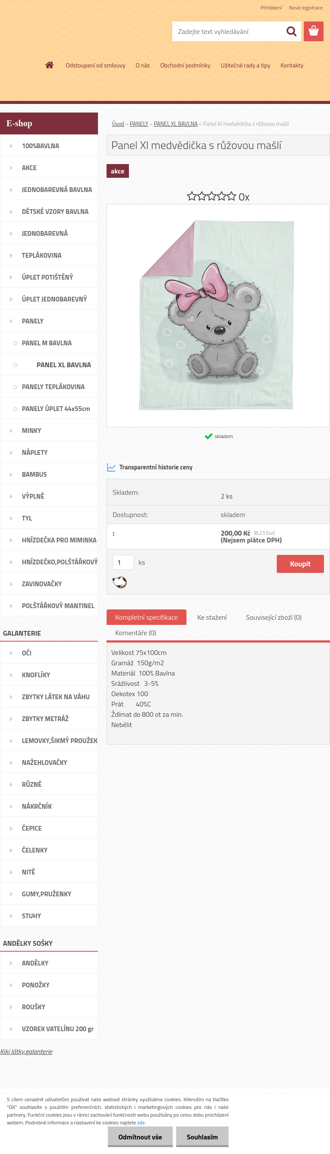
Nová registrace (306, 7)
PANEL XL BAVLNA (176, 123)
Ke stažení (212, 617)
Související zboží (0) (274, 617)
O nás (143, 65)
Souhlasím (202, 1137)
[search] (291, 31)
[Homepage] (50, 65)
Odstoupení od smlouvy (95, 65)
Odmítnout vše (140, 1137)
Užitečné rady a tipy (245, 65)
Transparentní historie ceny (149, 467)
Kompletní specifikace (146, 617)
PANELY (139, 123)
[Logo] (59, 31)
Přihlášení (271, 7)
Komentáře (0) (135, 632)
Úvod (118, 123)
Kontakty (292, 65)
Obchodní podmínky (185, 65)
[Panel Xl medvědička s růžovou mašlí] (218, 208)
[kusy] (123, 562)
